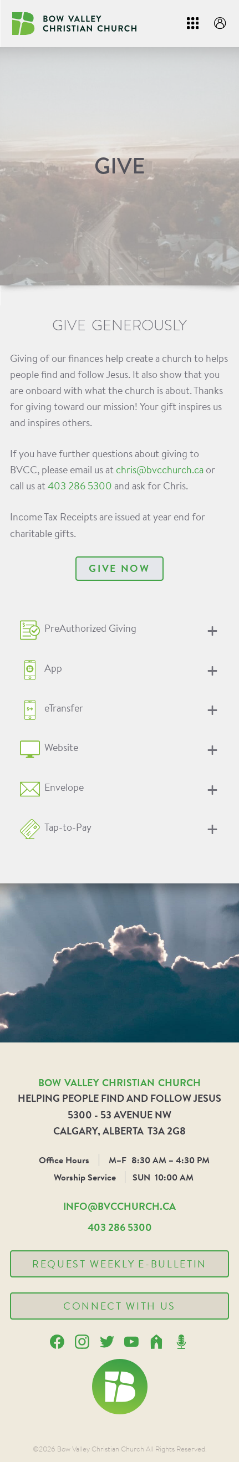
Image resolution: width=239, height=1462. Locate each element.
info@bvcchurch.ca (119, 1206)
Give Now (119, 568)
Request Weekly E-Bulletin (119, 1263)
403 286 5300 (80, 485)
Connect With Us (119, 1306)
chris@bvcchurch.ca (160, 469)
